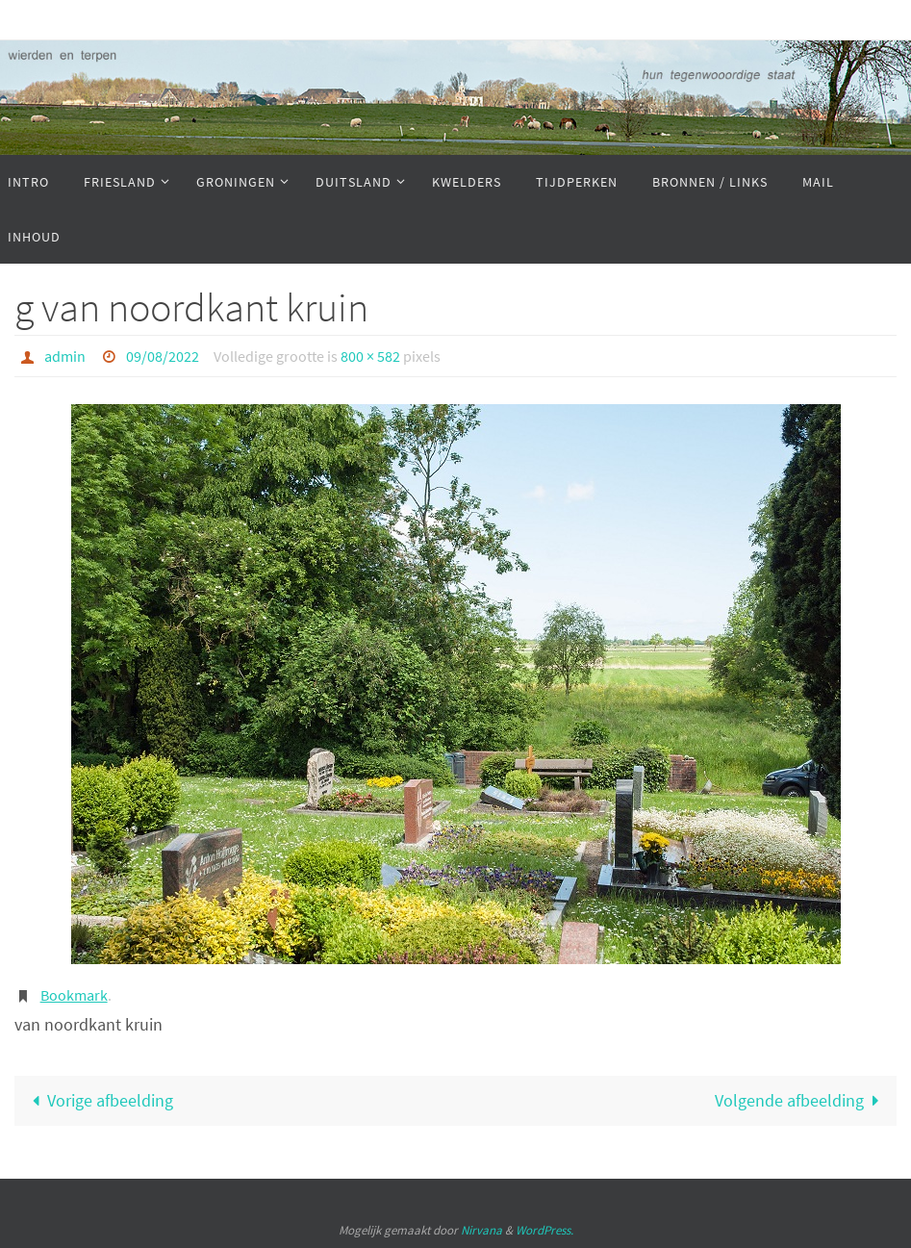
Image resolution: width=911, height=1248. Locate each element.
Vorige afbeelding (98, 1100)
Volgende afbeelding (801, 1100)
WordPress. (544, 1230)
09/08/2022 (162, 356)
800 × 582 (370, 356)
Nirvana (481, 1230)
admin (65, 356)
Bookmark (74, 995)
